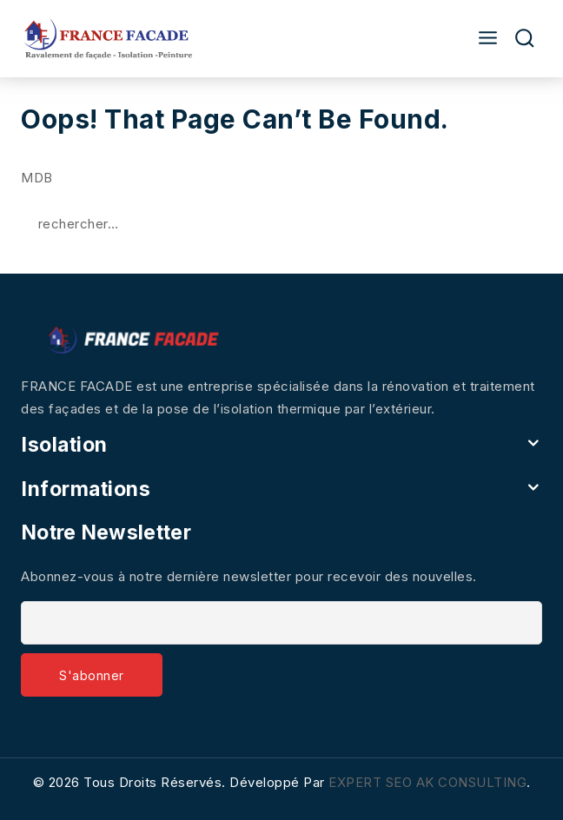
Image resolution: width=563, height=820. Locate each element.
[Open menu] (483, 38)
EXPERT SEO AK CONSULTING (427, 782)
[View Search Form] (525, 38)
